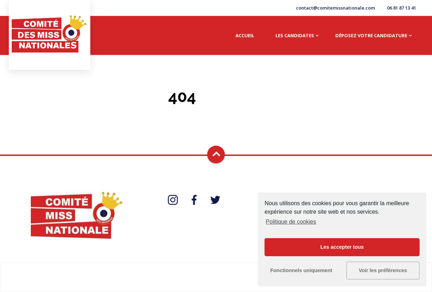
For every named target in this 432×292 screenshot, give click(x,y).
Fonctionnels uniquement (301, 270)
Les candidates (294, 35)
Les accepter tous (342, 247)
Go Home (216, 114)
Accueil (244, 35)
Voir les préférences (383, 270)
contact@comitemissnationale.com (335, 8)
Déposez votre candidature (371, 35)
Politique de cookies (291, 222)
